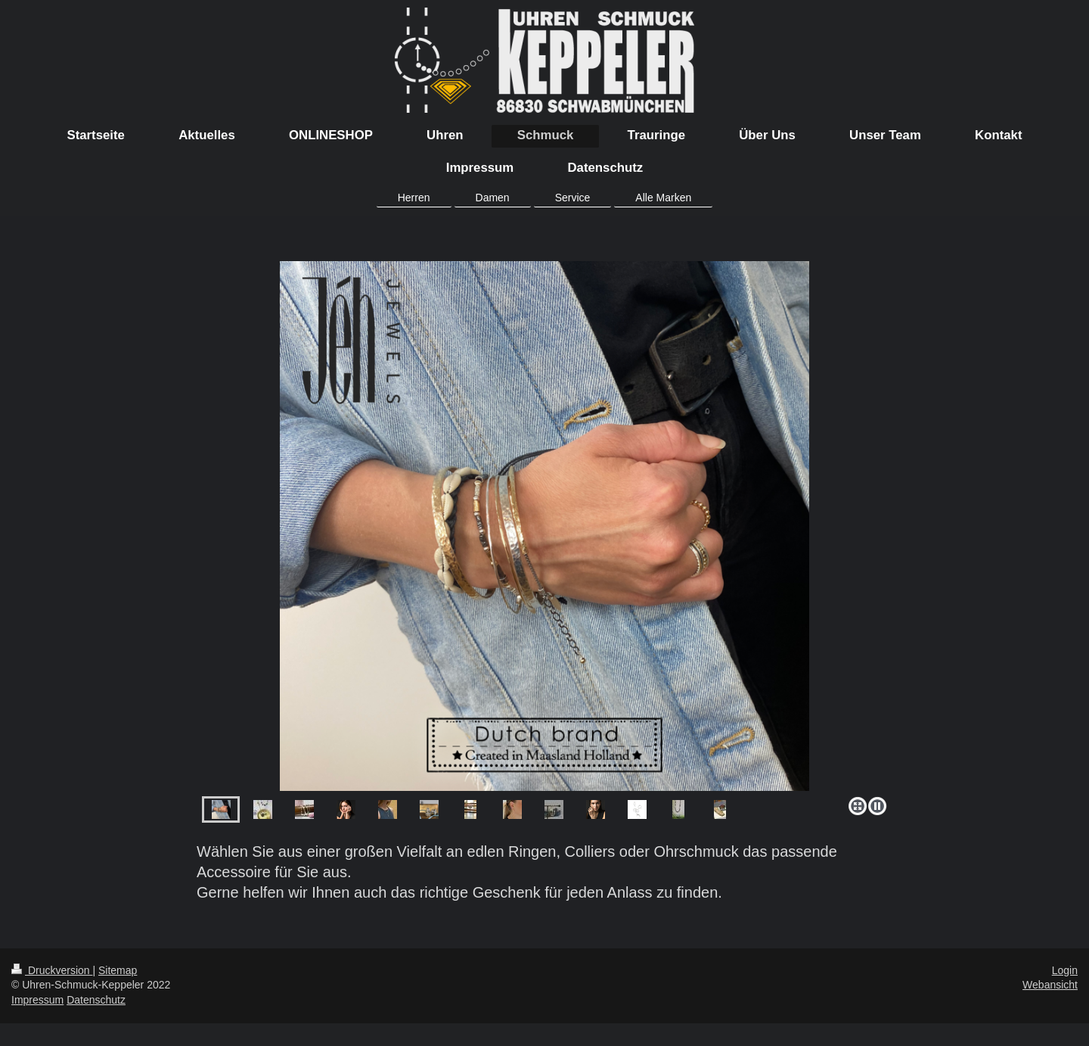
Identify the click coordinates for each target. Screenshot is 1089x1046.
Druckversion (51, 970)
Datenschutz (96, 1000)
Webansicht (1050, 985)
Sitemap (117, 970)
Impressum (37, 1000)
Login (1065, 970)
